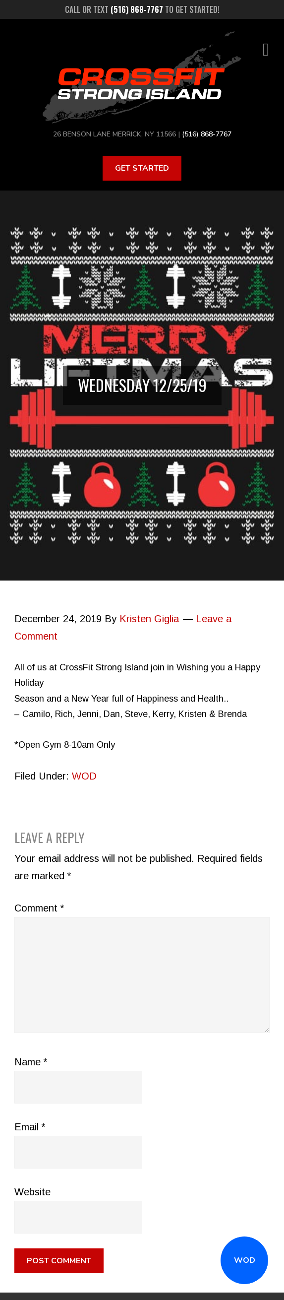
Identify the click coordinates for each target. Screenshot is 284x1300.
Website (32, 1191)
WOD (244, 1260)
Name (30, 1061)
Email (29, 1126)
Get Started (142, 168)
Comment (39, 908)
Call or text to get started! (142, 9)
